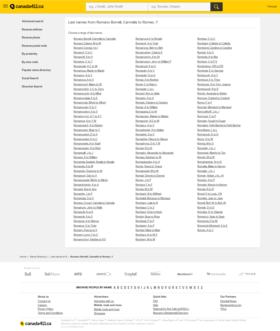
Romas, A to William (147, 107)
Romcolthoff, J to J (208, 111)
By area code (30, 62)
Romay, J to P (143, 180)
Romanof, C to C (83, 52)
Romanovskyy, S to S (85, 111)
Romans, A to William (85, 157)
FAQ (155, 301)
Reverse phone (31, 37)
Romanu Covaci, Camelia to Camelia (94, 203)
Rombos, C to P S (207, 61)
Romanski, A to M (83, 166)
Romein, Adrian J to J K (210, 175)
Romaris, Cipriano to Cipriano (152, 102)
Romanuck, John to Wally (88, 207)
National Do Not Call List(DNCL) (171, 309)
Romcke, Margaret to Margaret (214, 107)
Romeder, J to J (206, 148)
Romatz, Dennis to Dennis (150, 175)
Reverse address (32, 29)
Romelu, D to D (205, 207)
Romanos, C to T (83, 61)
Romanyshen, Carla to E (149, 52)
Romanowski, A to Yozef (87, 143)
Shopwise (99, 313)
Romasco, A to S (145, 125)
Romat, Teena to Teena (149, 166)
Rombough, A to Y (207, 75)
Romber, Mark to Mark (148, 230)
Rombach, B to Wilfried (148, 194)
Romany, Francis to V (85, 230)
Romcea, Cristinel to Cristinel (213, 98)
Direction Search (32, 86)
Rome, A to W (205, 139)
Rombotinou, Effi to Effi (210, 66)
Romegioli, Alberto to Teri (211, 153)
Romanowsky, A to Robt (87, 148)
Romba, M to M (144, 189)
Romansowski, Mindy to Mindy (91, 180)
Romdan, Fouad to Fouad (211, 121)
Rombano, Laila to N (147, 203)
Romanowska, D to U (85, 139)
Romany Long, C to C (86, 235)
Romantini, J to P (83, 194)
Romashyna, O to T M (148, 143)
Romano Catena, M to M (87, 43)
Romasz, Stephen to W (149, 157)
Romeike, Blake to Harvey (211, 166)
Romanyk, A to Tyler (147, 43)
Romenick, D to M (207, 221)
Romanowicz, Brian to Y (87, 130)
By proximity (29, 54)
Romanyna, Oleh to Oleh (149, 48)
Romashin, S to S (145, 134)
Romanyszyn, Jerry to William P (153, 61)
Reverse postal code (34, 46)
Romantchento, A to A (86, 185)
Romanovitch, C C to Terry (89, 89)
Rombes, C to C (206, 39)
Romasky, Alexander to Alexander (155, 153)
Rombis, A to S (205, 52)
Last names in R (58, 257)
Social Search (30, 78)
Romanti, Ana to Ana (85, 189)
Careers (42, 305)
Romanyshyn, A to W (148, 57)
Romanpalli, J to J (83, 153)
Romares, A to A (145, 98)
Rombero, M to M (145, 239)
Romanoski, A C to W (86, 66)
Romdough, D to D (207, 134)
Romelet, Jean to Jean (210, 198)
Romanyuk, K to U (146, 66)
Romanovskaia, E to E (86, 98)
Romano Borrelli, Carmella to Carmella (95, 39)
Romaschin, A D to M (147, 121)
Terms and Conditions (50, 313)
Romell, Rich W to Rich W (211, 203)
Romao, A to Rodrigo (147, 80)
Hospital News (228, 301)
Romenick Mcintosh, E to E (212, 226)
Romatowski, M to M (147, 171)
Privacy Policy (46, 309)
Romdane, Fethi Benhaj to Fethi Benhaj (218, 125)
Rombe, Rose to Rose (148, 216)
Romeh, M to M (205, 157)
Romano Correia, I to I (86, 48)
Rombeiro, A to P (145, 226)
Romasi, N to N (144, 148)
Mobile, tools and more (107, 309)
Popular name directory (36, 70)
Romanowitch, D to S (85, 134)
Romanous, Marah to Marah (89, 70)
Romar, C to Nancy (146, 84)
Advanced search (32, 21)
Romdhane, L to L (207, 130)
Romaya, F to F (144, 185)
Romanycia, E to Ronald (149, 39)
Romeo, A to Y (205, 230)
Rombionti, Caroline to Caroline (214, 48)
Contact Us (44, 301)
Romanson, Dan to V (85, 175)
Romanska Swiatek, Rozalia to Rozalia (94, 162)
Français (272, 6)
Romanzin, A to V (145, 70)
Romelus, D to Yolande (210, 212)
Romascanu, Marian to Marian (152, 116)
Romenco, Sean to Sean (211, 216)
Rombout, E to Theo (208, 80)
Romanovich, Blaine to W (88, 84)
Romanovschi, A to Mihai (87, 93)
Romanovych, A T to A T (88, 116)
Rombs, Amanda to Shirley (212, 93)
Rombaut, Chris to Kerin (149, 212)
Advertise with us (104, 301)
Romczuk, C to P (206, 116)
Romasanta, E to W (146, 111)
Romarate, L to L (145, 89)
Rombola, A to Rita (207, 57)
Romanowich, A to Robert (88, 125)
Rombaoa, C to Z (145, 207)
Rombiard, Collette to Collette (213, 43)
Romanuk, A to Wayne (86, 221)
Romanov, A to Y (83, 75)
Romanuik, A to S (83, 216)
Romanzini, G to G (145, 75)
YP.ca (223, 309)
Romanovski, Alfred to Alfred (90, 102)
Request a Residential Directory (170, 313)
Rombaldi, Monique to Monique (153, 198)
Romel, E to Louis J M (209, 194)
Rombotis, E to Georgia (210, 70)
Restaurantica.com (230, 305)
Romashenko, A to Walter (150, 130)
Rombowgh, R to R (207, 89)
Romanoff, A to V (83, 57)
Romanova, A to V (84, 80)
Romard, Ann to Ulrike (148, 93)
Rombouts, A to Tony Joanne (214, 84)
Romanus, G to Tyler (85, 226)
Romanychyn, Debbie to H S (90, 239)
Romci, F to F (204, 102)
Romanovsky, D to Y (85, 107)
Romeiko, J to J (206, 171)
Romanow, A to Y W (85, 121)
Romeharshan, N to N (209, 162)
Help (155, 305)
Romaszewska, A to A (148, 162)
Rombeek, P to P (145, 221)
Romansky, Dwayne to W (88, 171)
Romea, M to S (205, 143)
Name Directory (38, 257)
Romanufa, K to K (83, 212)
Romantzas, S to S (84, 198)
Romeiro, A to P (206, 180)
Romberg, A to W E (146, 235)
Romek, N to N (205, 189)
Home (23, 257)
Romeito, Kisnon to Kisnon (212, 185)
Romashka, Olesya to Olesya (152, 139)
